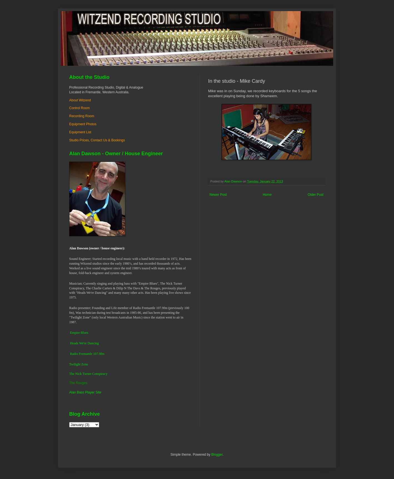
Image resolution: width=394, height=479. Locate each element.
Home (267, 195)
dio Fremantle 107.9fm (89, 354)
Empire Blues (79, 333)
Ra (72, 354)
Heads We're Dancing (84, 343)
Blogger (217, 455)
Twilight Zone (78, 364)
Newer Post (218, 195)
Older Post (315, 195)
